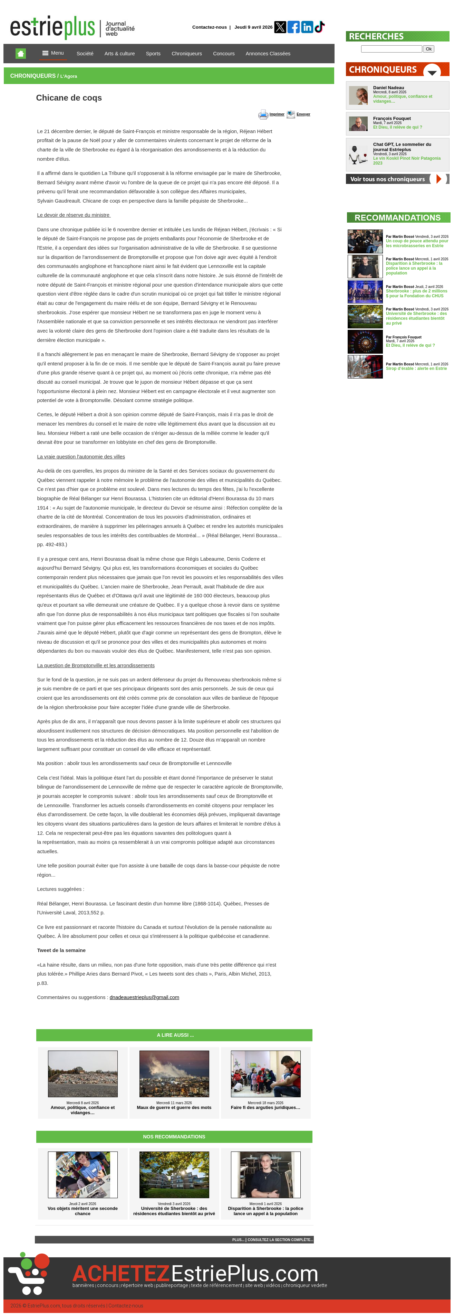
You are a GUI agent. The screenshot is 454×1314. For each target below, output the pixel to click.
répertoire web (137, 1285)
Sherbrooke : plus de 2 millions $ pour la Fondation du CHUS (416, 293)
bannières (83, 1285)
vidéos (273, 1285)
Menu (53, 53)
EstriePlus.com (44, 1306)
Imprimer (277, 114)
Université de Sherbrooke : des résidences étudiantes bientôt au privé (416, 318)
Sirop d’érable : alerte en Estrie (416, 368)
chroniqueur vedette (305, 1285)
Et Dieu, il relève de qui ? (397, 127)
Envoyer (303, 114)
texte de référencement (216, 1285)
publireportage (172, 1285)
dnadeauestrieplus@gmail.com (144, 997)
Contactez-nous (209, 27)
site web (254, 1285)
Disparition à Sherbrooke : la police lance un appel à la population (414, 268)
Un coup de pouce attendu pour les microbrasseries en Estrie (417, 243)
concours (107, 1285)
